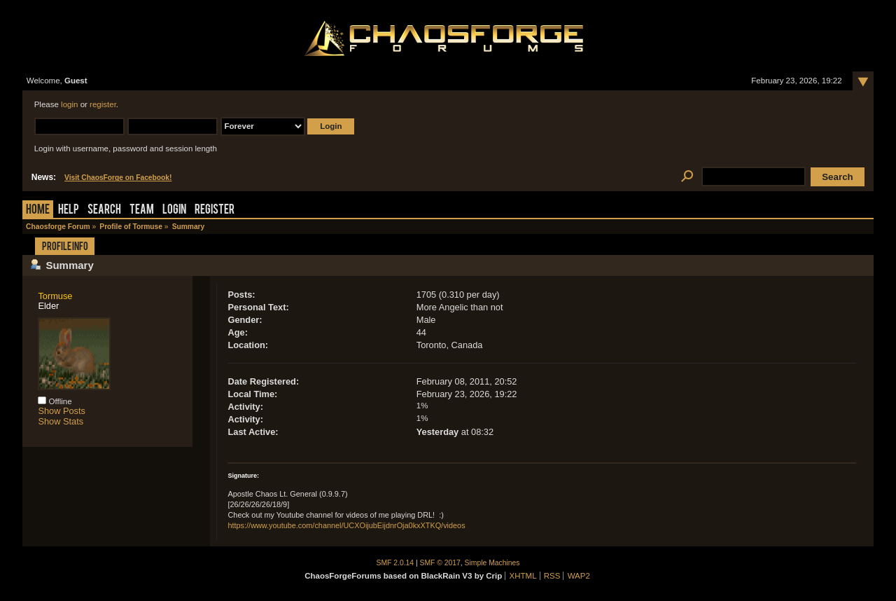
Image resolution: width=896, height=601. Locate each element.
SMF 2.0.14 (395, 563)
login (69, 104)
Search (104, 210)
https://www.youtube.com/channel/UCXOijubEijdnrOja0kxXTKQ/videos (346, 525)
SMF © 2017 (440, 563)
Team (142, 210)
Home (38, 210)
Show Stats (60, 421)
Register (214, 210)
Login (174, 210)
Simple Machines (492, 563)
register (103, 104)
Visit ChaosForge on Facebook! (118, 177)
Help (68, 210)
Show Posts (61, 411)
